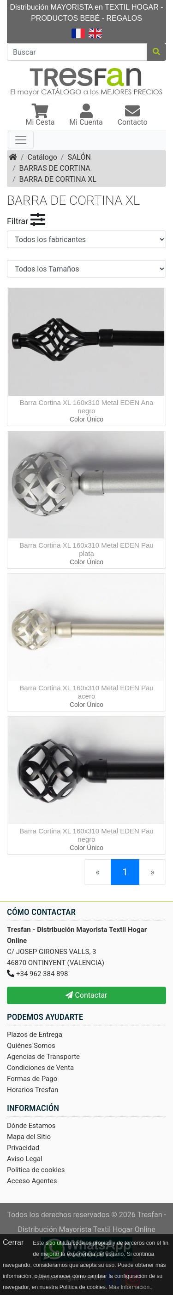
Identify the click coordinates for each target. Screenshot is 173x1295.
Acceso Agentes (32, 1181)
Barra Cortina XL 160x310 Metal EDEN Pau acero (86, 692)
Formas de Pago (32, 1079)
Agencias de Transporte (43, 1056)
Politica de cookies (36, 1170)
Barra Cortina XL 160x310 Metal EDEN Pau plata (86, 549)
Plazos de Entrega (34, 1034)
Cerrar (13, 1242)
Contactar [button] (86, 995)
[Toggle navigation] (21, 140)
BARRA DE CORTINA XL (57, 179)
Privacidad (23, 1148)
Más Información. (129, 1287)
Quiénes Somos (31, 1045)
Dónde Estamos (31, 1126)
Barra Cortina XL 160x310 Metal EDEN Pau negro (86, 835)
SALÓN (78, 157)
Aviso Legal (24, 1159)
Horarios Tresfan (32, 1090)
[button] (40, 116)
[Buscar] (77, 52)
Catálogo (42, 157)
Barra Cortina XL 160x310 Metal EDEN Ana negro (87, 407)
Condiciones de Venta (40, 1068)
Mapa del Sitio (29, 1137)
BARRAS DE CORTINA (54, 168)
